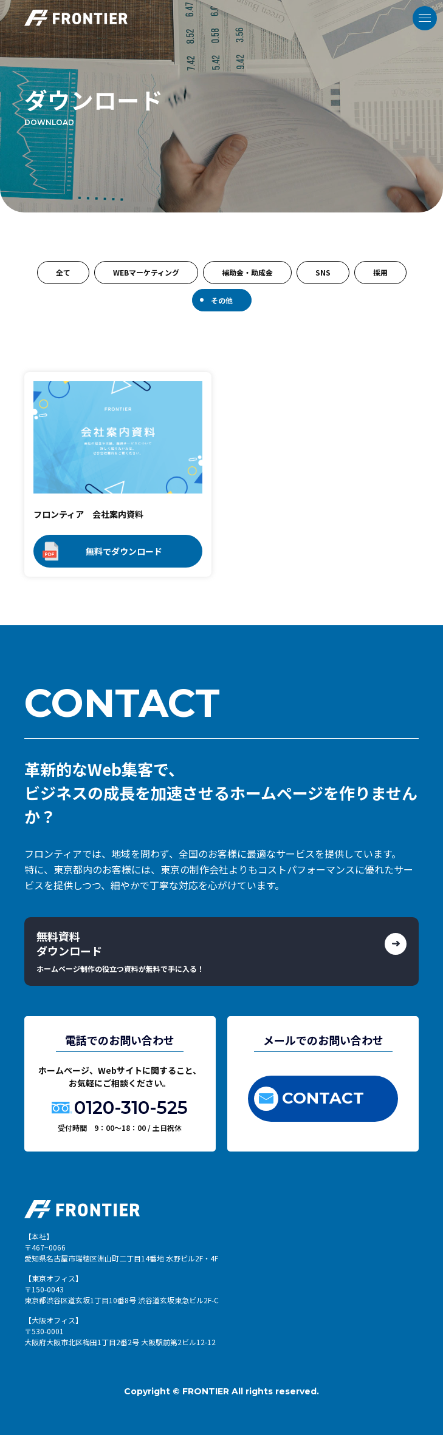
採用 (380, 272)
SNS (323, 272)
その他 (222, 300)
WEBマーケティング (146, 272)
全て (63, 272)
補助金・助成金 (247, 272)
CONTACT (309, 1099)
